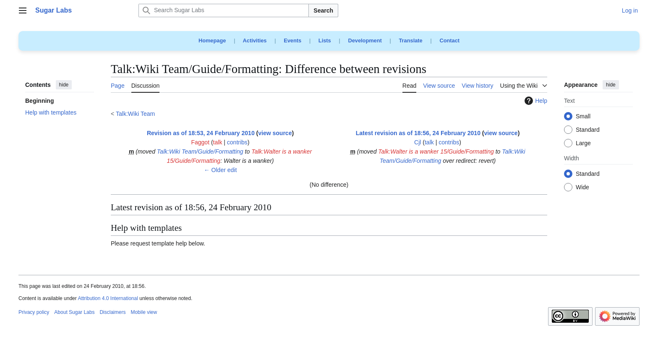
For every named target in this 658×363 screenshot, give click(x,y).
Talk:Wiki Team (135, 113)
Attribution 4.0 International (108, 298)
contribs (237, 142)
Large (583, 143)
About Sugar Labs (74, 312)
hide (64, 85)
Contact (449, 40)
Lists (325, 40)
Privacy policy (33, 312)
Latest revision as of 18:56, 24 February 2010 (418, 133)
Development (364, 40)
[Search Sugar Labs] (223, 10)
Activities (255, 40)
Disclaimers (112, 312)
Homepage (212, 40)
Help (534, 101)
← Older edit (220, 170)
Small (583, 116)
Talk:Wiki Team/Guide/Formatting (200, 151)
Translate (411, 40)
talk (217, 142)
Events (292, 40)
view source (275, 133)
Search (323, 10)
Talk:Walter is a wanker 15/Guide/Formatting (436, 151)
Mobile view (144, 312)
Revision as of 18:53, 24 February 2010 (201, 133)
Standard (588, 130)
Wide (582, 187)
